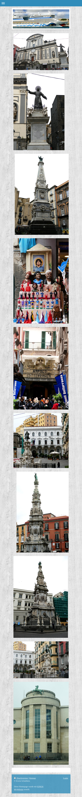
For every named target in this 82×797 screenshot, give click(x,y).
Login (65, 778)
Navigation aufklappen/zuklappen (41, 3)
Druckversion (21, 778)
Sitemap (32, 778)
